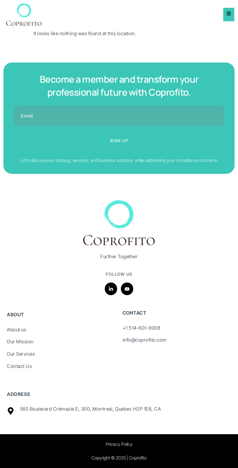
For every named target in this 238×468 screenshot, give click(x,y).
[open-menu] (229, 15)
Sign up (119, 140)
